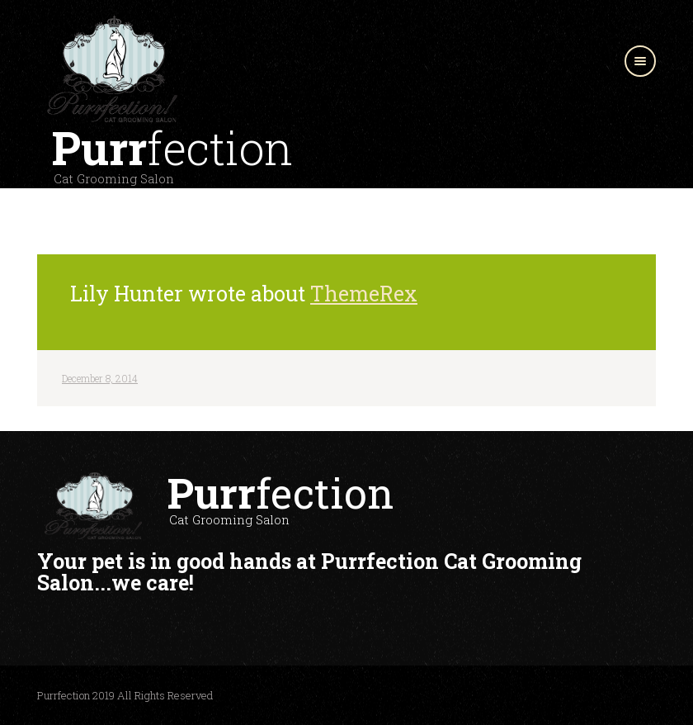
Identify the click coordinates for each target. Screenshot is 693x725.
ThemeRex (363, 293)
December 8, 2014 (100, 378)
